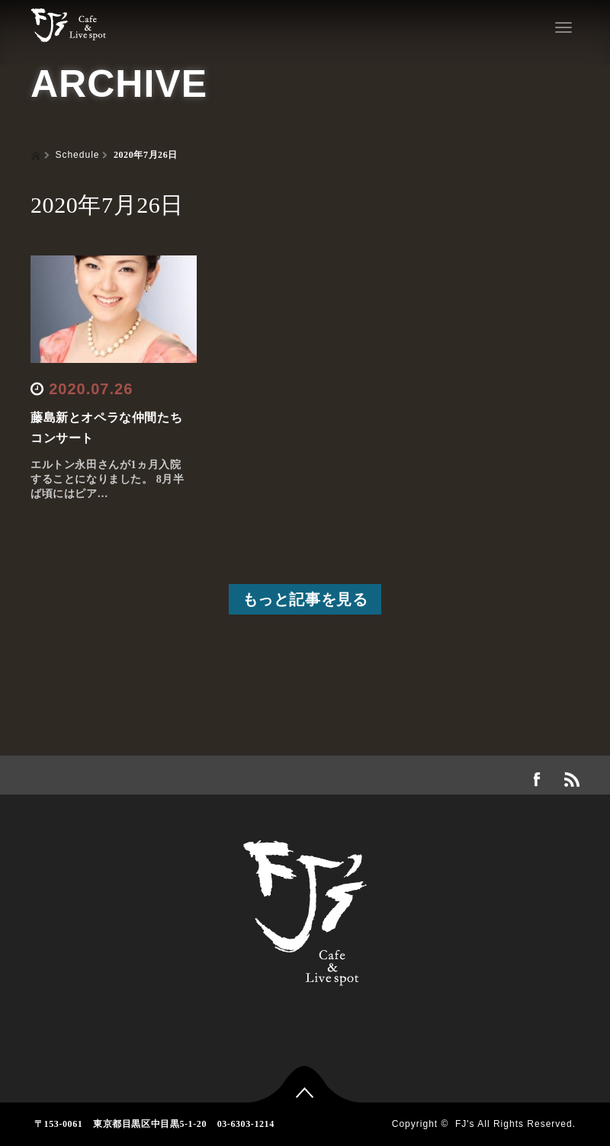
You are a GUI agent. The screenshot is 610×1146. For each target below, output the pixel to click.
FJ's (465, 1124)
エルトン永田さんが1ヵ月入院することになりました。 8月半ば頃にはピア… (107, 479)
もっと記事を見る (305, 599)
